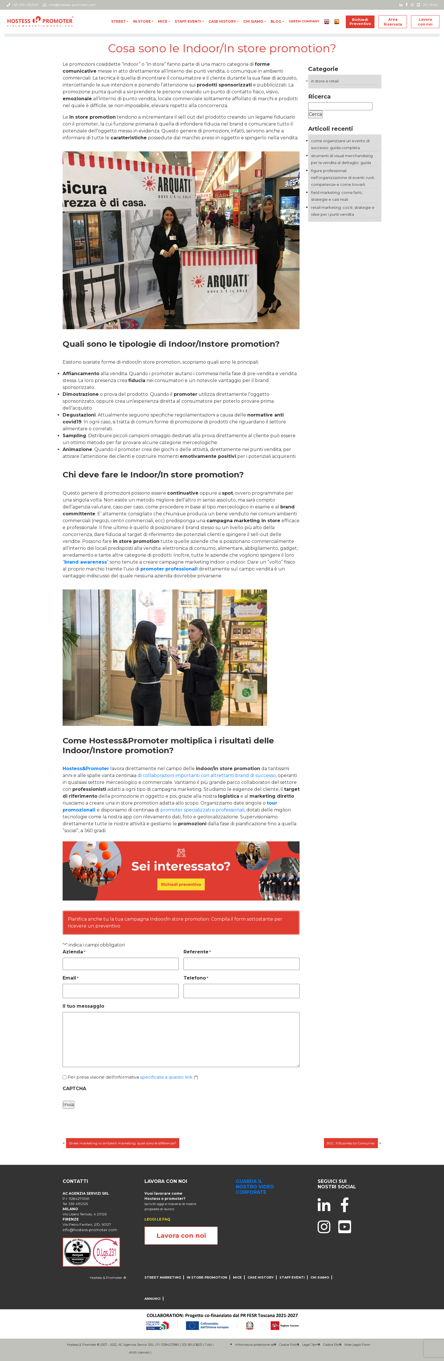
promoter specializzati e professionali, (202, 810)
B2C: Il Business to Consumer (351, 1143)
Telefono (196, 978)
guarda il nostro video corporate (255, 1187)
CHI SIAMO (253, 21)
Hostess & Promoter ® (108, 1277)
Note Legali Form (357, 1345)
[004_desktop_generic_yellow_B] (181, 870)
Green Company (304, 21)
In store (142, 21)
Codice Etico (332, 1345)
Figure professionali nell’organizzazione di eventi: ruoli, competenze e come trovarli (343, 177)
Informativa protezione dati (255, 1345)
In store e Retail (325, 81)
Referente (197, 952)
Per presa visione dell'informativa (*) (132, 1077)
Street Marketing (162, 1277)
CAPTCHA (74, 1088)
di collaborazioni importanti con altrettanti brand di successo (207, 775)
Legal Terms (311, 1345)
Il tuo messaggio (83, 1006)
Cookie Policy (289, 1345)
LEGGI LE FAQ (157, 1219)
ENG (434, 5)
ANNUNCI (152, 1299)
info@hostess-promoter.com (69, 5)
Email (70, 978)
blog (276, 21)
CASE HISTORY (222, 21)
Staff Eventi (188, 21)
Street (118, 21)
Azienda (74, 952)
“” (86, 562)
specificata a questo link (166, 1077)
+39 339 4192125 (22, 5)
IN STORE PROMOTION (207, 1277)
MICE (162, 21)
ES (425, 5)
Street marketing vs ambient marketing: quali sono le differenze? (122, 1143)
